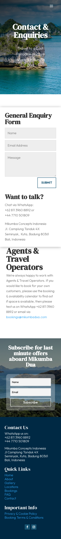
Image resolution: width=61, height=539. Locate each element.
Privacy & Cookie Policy (21, 514)
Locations (11, 487)
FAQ (8, 494)
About (9, 479)
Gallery (10, 483)
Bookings (11, 491)
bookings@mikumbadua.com (26, 317)
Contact (10, 498)
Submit (46, 182)
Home (9, 475)
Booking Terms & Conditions (24, 517)
